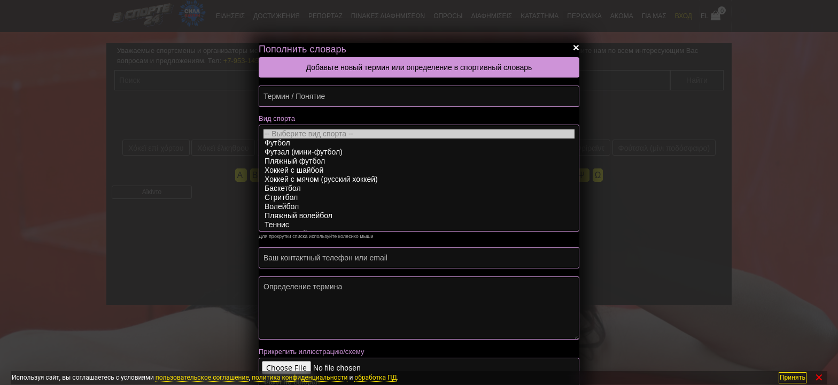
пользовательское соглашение (202, 377)
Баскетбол (419, 188)
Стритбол (419, 197)
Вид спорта (277, 118)
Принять (792, 377)
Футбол (419, 143)
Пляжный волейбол (419, 215)
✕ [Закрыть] (819, 377)
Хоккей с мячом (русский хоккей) (419, 179)
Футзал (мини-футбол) (419, 152)
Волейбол (419, 206)
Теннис (419, 224)
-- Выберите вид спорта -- (419, 133)
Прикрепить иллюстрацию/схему (311, 351)
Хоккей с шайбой (419, 170)
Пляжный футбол (419, 161)
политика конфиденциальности (299, 377)
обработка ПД (375, 377)
